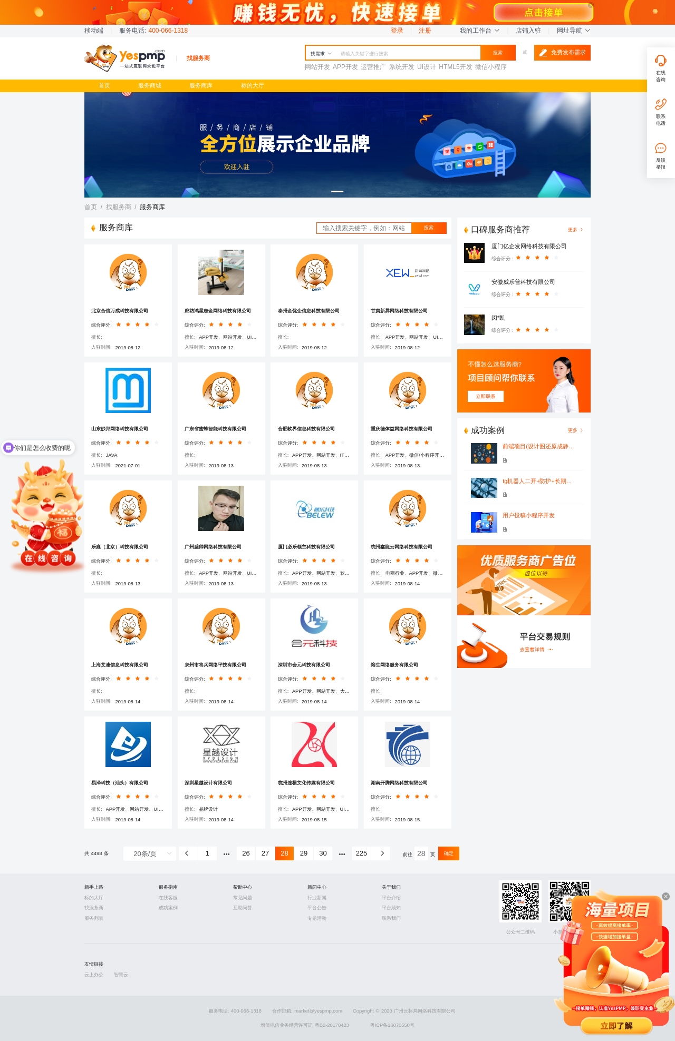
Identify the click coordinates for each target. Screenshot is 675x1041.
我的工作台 (480, 30)
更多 (576, 430)
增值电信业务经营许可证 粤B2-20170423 (305, 1025)
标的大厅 (252, 85)
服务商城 (149, 85)
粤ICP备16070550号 (392, 1025)
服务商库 (201, 85)
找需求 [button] (321, 53)
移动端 (93, 30)
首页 (104, 85)
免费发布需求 (562, 52)
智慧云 (121, 974)
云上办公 (93, 974)
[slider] (139, 326)
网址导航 (574, 30)
